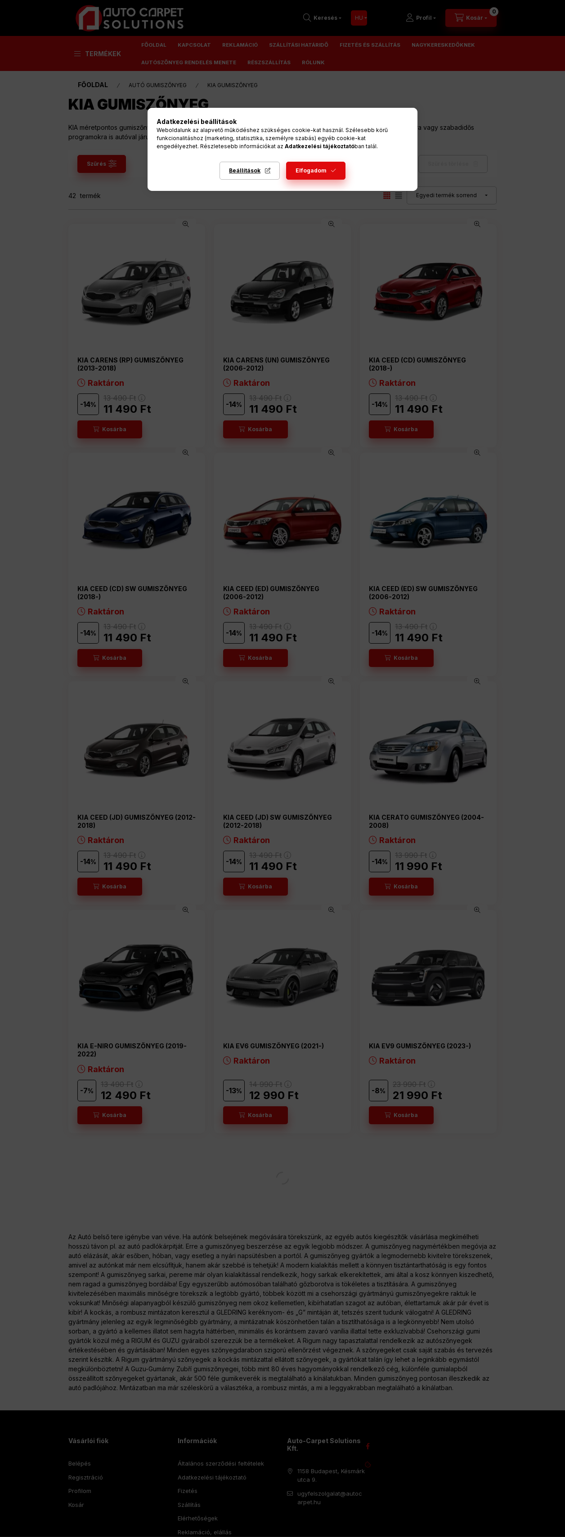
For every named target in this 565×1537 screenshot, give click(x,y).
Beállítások (244, 170)
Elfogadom (311, 170)
